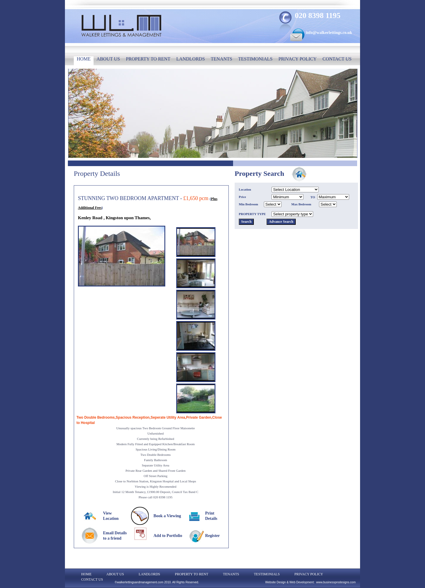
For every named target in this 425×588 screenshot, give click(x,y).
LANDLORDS (190, 58)
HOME (84, 58)
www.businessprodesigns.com (336, 582)
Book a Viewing (167, 516)
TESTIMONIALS (255, 58)
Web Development (302, 582)
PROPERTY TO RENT (148, 58)
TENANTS (221, 58)
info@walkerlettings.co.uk (329, 32)
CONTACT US (337, 58)
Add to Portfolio (167, 535)
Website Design (275, 582)
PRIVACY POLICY (297, 58)
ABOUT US (108, 58)
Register (212, 535)
